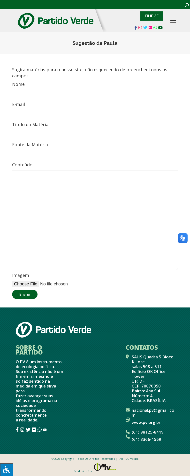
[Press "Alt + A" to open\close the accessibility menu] (6, 469)
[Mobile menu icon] (173, 20)
